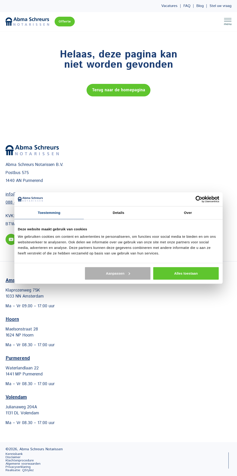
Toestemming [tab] (49, 213)
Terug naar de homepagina (118, 90)
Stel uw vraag (220, 6)
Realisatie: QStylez (20, 470)
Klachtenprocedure (20, 460)
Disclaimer (13, 457)
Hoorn (12, 319)
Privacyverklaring (18, 467)
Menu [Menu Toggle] (227, 21)
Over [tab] (188, 213)
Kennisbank (14, 454)
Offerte (65, 21)
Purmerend (18, 358)
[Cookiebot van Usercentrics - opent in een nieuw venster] (199, 199)
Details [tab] (118, 213)
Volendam (16, 397)
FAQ (186, 6)
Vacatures (169, 6)
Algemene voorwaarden (23, 463)
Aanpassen (118, 273)
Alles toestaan (186, 273)
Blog (200, 6)
